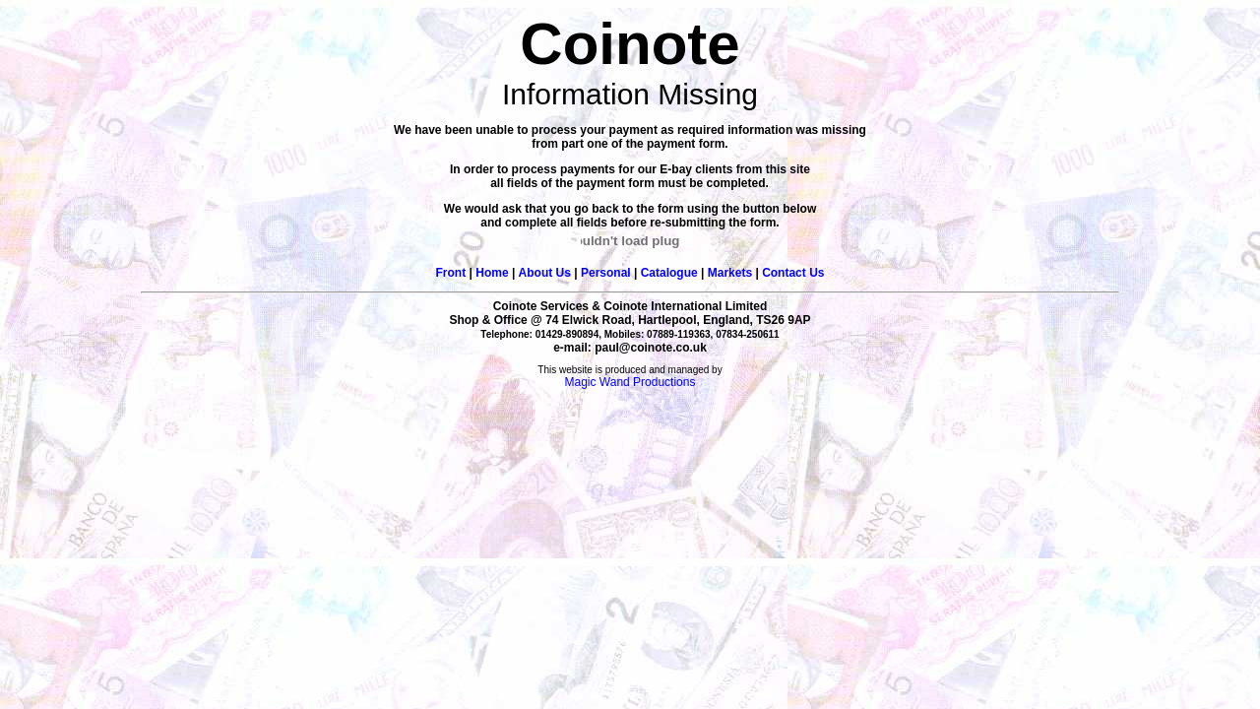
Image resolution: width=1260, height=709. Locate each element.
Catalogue (669, 273)
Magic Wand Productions (630, 382)
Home (491, 273)
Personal (606, 273)
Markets (730, 273)
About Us (545, 273)
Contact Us (793, 273)
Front (451, 273)
